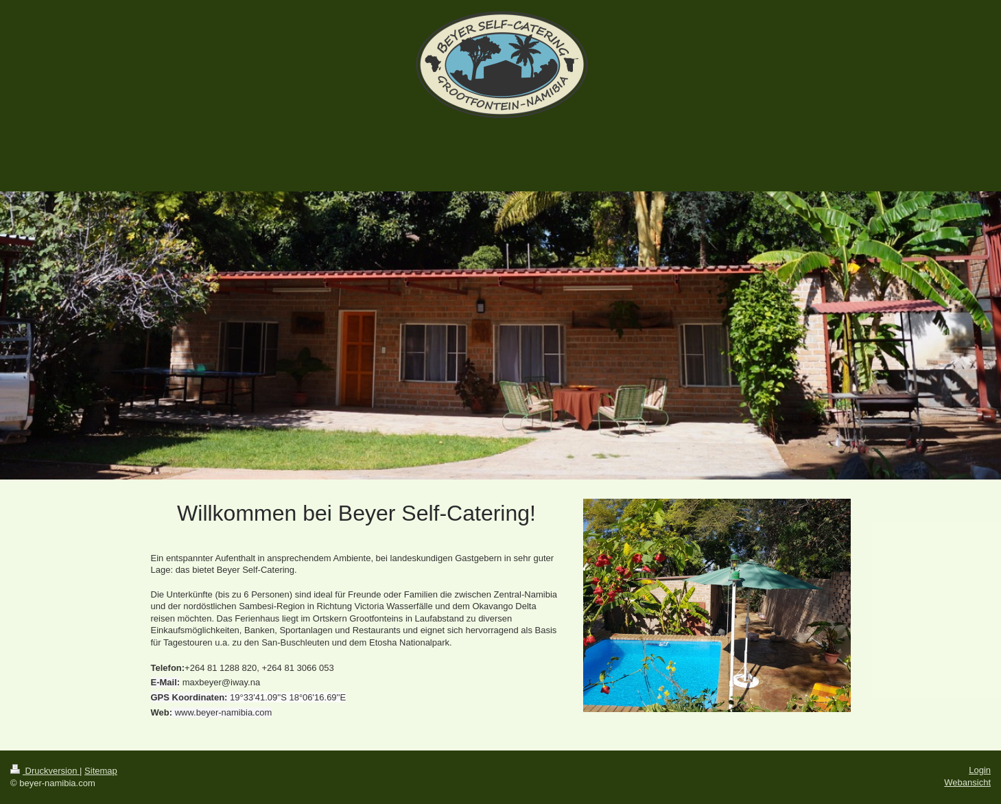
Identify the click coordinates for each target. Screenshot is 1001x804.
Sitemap (100, 771)
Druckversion (45, 771)
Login (980, 770)
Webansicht (967, 782)
